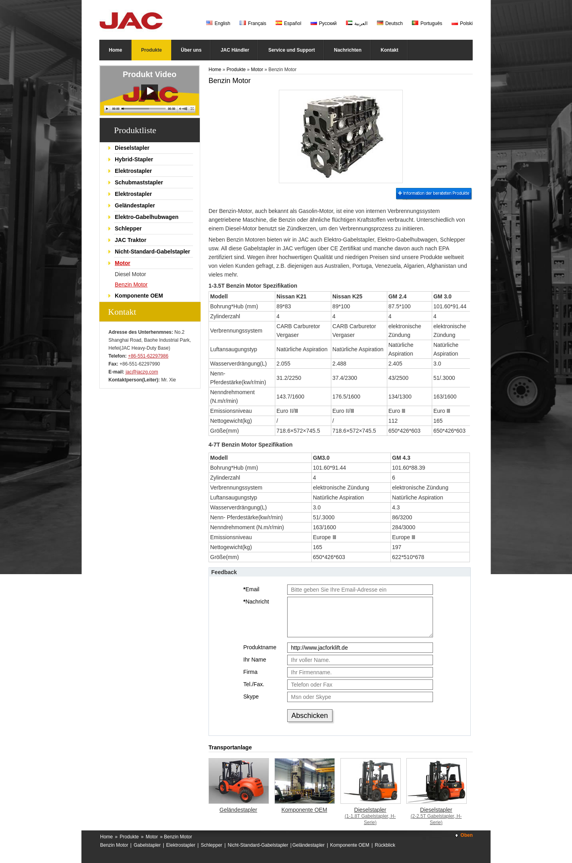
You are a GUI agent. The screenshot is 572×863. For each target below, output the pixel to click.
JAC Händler (234, 50)
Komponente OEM (139, 295)
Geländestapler (135, 205)
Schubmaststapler (139, 182)
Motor (122, 263)
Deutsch (390, 23)
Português (427, 23)
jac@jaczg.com (142, 372)
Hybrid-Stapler (134, 159)
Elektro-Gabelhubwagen (146, 217)
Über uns (191, 50)
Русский (324, 23)
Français (253, 23)
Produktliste (135, 130)
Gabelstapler (147, 845)
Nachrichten (347, 50)
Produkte (151, 50)
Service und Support (291, 50)
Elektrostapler (133, 171)
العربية (356, 23)
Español (288, 23)
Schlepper (128, 228)
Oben (466, 835)
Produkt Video (149, 74)
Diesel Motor (130, 274)
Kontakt (389, 50)
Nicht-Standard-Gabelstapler (152, 251)
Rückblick (385, 845)
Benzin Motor (131, 284)
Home (115, 50)
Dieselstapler (132, 148)
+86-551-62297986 (148, 356)
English (218, 23)
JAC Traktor (130, 240)
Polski (462, 23)
